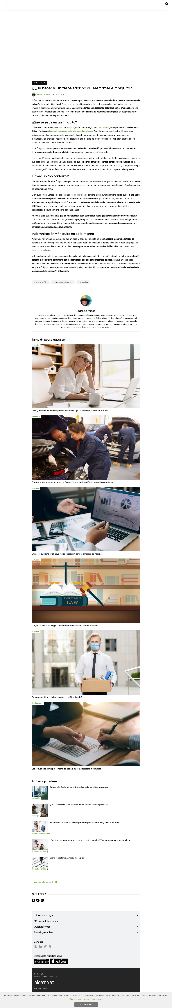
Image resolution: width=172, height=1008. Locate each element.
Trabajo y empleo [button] (43, 932)
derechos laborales (63, 282)
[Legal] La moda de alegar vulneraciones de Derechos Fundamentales (65, 625)
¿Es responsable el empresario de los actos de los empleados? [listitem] (79, 805)
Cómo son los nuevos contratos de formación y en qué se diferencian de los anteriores (72, 482)
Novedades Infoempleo (41, 834)
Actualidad (39, 83)
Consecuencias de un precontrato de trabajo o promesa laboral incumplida (66, 769)
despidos (83, 282)
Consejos (36, 345)
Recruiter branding (39, 851)
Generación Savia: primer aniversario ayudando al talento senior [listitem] (79, 787)
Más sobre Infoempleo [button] (46, 921)
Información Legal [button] (43, 915)
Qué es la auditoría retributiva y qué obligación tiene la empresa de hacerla (66, 554)
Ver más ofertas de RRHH (45, 882)
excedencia (104, 127)
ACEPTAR (86, 1004)
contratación (40, 282)
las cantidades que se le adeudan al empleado (71, 131)
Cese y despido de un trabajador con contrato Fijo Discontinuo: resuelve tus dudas (70, 411)
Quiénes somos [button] (42, 927)
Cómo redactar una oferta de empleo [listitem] (67, 858)
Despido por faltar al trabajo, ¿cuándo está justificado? (57, 697)
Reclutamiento (37, 703)
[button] (166, 3)
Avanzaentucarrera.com (42, 988)
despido (70, 127)
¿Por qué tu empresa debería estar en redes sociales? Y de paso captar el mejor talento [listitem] (90, 840)
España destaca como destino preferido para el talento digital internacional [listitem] (84, 822)
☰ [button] (5, 4)
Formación (36, 417)
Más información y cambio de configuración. (86, 999)
